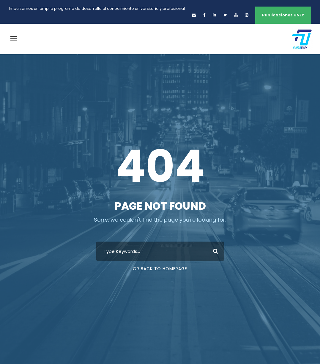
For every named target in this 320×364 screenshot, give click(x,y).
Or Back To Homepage (160, 269)
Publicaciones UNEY (283, 15)
